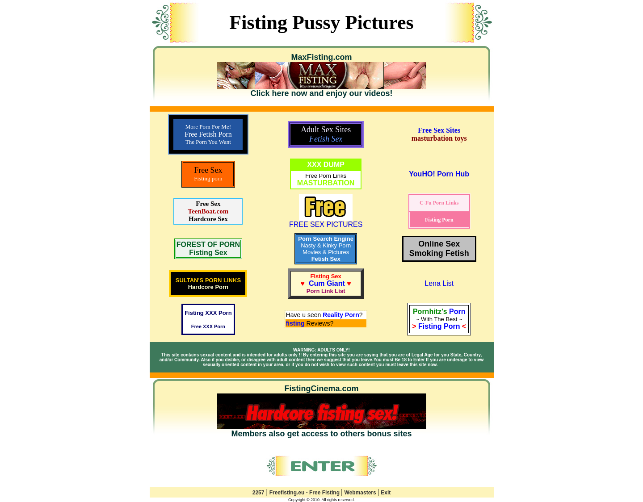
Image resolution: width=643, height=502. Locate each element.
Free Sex (208, 203)
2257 (258, 492)
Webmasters (361, 492)
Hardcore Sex (208, 218)
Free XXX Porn (208, 326)
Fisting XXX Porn (208, 313)
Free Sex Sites (439, 130)
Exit (386, 492)
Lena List (439, 283)
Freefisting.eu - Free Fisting (305, 492)
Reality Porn (341, 314)
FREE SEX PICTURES (325, 221)
